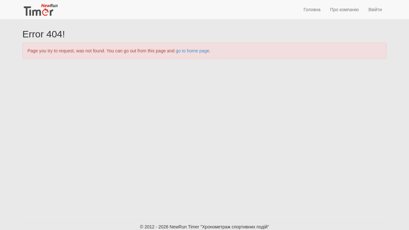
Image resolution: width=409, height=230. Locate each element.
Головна (312, 9)
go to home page (192, 50)
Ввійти (375, 9)
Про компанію (344, 9)
